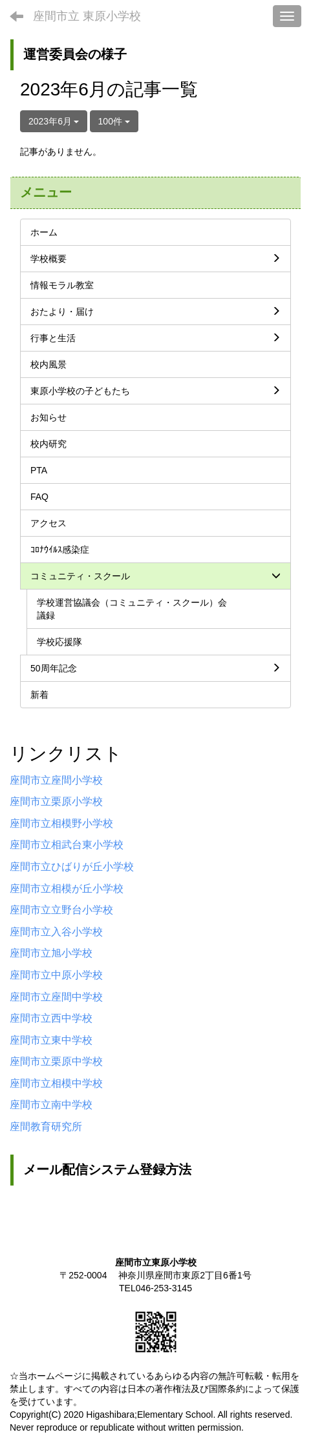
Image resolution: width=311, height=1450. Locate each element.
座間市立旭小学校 (51, 953)
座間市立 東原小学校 (87, 16)
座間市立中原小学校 (56, 974)
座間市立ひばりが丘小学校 (72, 866)
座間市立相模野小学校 (61, 823)
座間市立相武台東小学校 (66, 844)
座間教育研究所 (46, 1126)
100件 (114, 121)
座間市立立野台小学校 (61, 909)
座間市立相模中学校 (56, 1083)
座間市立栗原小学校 (56, 801)
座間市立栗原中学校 (56, 1061)
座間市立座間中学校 (56, 996)
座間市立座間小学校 (56, 780)
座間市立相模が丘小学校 (66, 888)
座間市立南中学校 (51, 1104)
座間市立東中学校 (51, 1040)
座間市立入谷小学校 (56, 931)
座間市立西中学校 (51, 1018)
